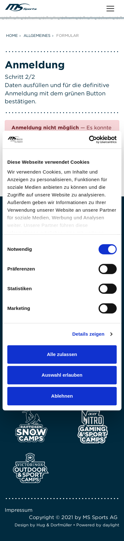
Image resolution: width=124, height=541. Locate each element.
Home (12, 35)
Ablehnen (62, 396)
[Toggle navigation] (110, 9)
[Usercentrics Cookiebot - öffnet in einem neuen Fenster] (89, 139)
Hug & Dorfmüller (54, 525)
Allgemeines (37, 35)
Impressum (18, 510)
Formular (67, 35)
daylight (111, 525)
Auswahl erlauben (62, 375)
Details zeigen (88, 334)
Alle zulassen (62, 354)
